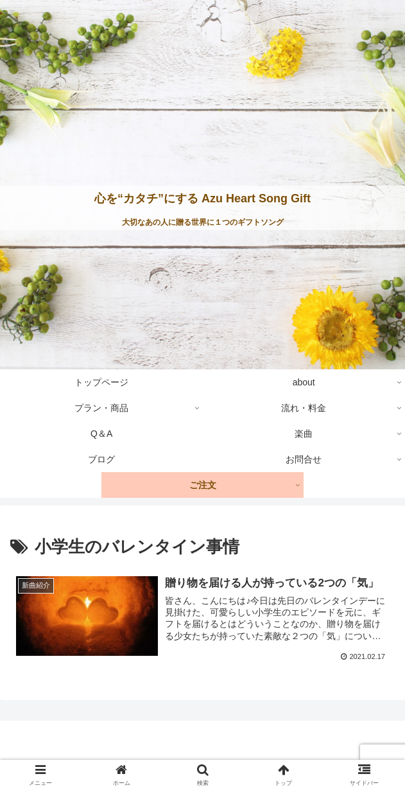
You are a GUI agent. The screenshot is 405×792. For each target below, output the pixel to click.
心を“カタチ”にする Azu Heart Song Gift (202, 198)
